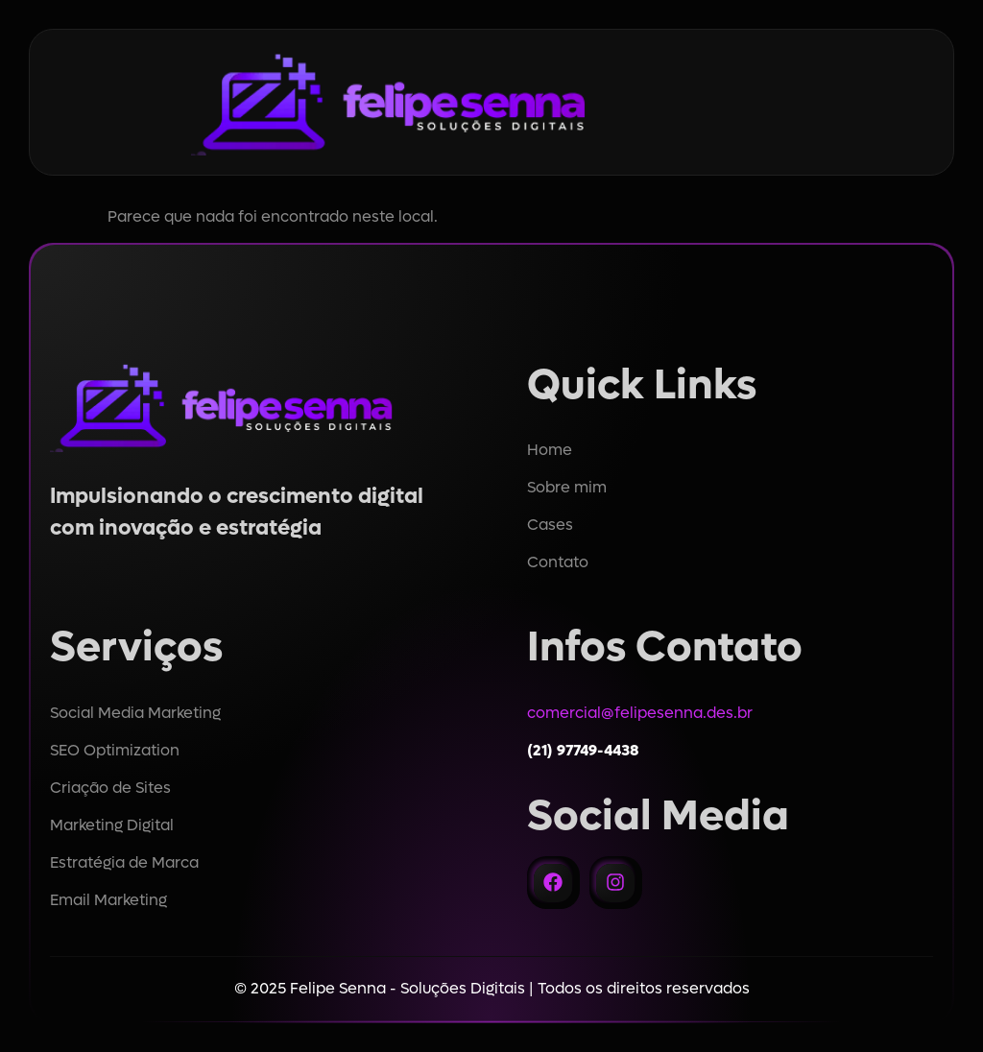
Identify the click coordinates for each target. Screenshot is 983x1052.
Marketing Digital (112, 825)
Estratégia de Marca (124, 862)
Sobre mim (567, 487)
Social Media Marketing (135, 713)
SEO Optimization (115, 750)
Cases (550, 524)
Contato (557, 562)
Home (549, 450)
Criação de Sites (110, 787)
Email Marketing (108, 900)
